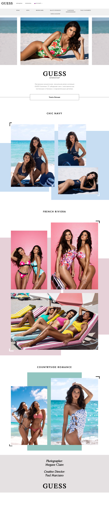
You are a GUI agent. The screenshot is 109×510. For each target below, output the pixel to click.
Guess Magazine (55, 13)
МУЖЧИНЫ (28, 3)
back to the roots (55, 10)
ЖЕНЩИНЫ (19, 3)
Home (18, 10)
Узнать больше (54, 101)
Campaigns (70, 10)
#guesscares (39, 10)
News (27, 10)
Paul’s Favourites (86, 10)
